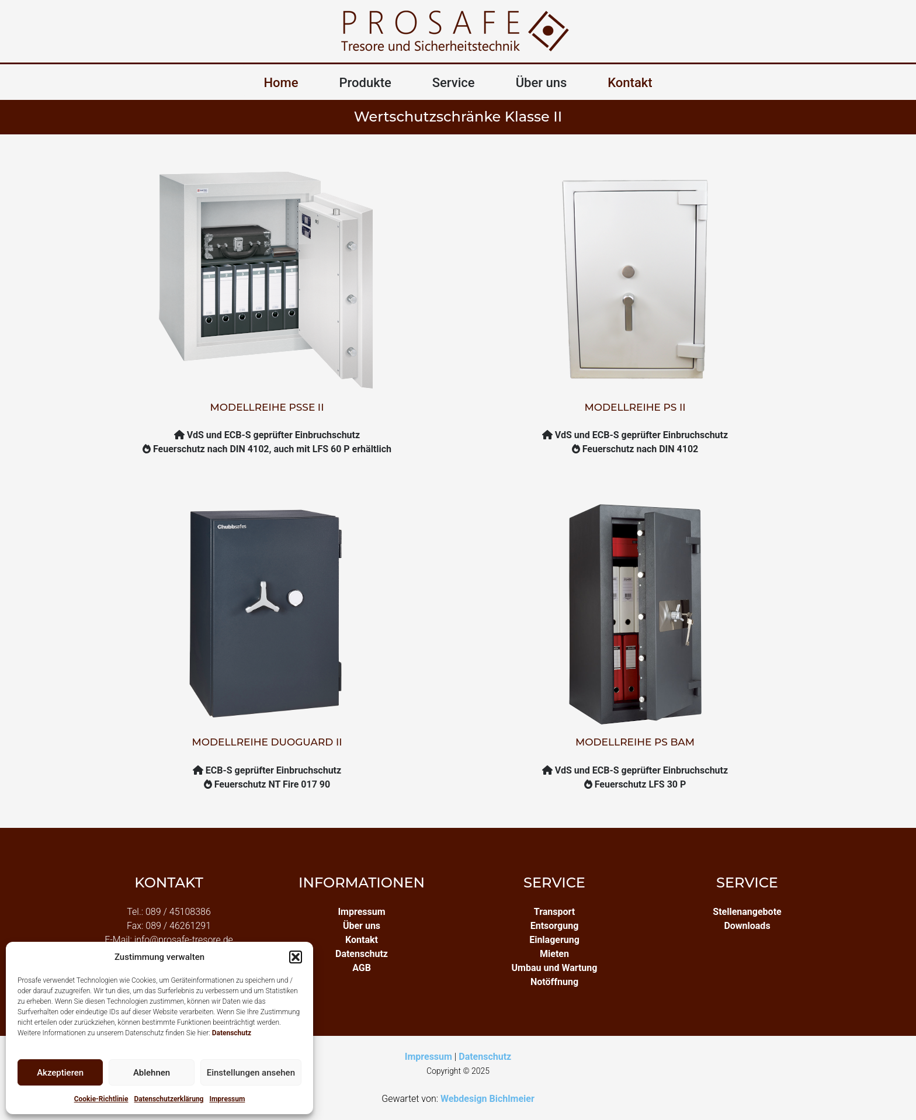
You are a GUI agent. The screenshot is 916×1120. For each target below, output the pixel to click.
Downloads (747, 925)
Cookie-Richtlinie (101, 1099)
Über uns (541, 82)
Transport (554, 911)
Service (453, 82)
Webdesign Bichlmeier (487, 1098)
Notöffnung (554, 981)
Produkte (365, 82)
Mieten (554, 953)
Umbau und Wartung (555, 967)
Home (280, 82)
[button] (295, 957)
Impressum (227, 1099)
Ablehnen (151, 1072)
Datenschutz (232, 1033)
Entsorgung (554, 925)
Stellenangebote (747, 911)
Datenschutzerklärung (168, 1099)
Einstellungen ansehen (251, 1072)
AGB (361, 967)
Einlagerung (554, 939)
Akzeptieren (60, 1072)
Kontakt (630, 82)
